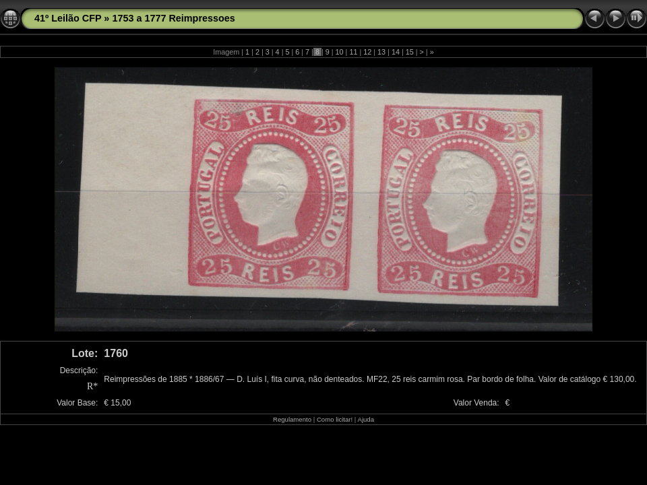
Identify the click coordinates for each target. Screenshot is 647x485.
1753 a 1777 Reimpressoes (173, 18)
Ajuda (365, 419)
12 (367, 52)
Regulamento (292, 419)
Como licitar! (334, 419)
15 (410, 52)
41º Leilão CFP (67, 18)
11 (353, 52)
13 (381, 52)
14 (396, 52)
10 (340, 52)
